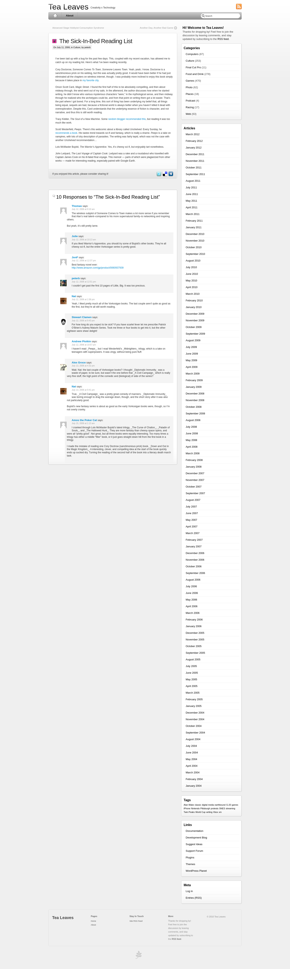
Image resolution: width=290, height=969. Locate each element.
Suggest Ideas (194, 844)
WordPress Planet (196, 870)
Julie (75, 236)
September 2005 (195, 652)
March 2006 (193, 612)
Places (190, 93)
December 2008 (195, 393)
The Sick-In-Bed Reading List (94, 41)
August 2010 (193, 260)
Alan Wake (189, 805)
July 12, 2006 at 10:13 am (84, 240)
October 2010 (194, 247)
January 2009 (194, 386)
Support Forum (194, 850)
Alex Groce (79, 362)
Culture (76, 47)
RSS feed (223, 38)
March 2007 (193, 533)
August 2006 (193, 579)
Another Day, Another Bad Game (156, 28)
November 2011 (195, 160)
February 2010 (194, 300)
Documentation (194, 830)
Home (55, 15)
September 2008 (195, 413)
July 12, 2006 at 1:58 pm (83, 299)
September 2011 (195, 174)
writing (209, 812)
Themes (190, 864)
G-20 (228, 805)
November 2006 (195, 559)
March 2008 (193, 453)
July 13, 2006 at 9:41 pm (83, 390)
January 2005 (194, 706)
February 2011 (194, 220)
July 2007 (191, 506)
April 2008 (192, 446)
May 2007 (191, 519)
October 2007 (194, 486)
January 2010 (194, 307)
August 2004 (193, 739)
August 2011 (193, 180)
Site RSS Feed (135, 921)
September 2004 (195, 732)
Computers (192, 54)
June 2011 (192, 194)
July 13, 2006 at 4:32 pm (83, 366)
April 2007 (192, 526)
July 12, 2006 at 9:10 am (83, 209)
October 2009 (194, 327)
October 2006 (194, 566)
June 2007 (192, 513)
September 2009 (195, 333)
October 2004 (194, 725)
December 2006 (195, 553)
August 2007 (193, 499)
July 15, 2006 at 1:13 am (83, 423)
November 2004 (195, 719)
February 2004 (194, 779)
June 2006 (192, 592)
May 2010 (191, 280)
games (235, 805)
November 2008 (195, 400)
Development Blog (196, 837)
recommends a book (66, 133)
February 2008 (194, 460)
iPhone (187, 808)
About (70, 15)
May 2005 (191, 679)
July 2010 (191, 267)
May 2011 (191, 200)
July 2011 (191, 187)
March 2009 (193, 373)
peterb (76, 278)
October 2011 (194, 167)
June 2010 (192, 273)
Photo (189, 87)
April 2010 (192, 287)
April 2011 (192, 207)
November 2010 (195, 240)
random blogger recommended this (127, 119)
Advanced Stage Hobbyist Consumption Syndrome (78, 28)
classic (198, 805)
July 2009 (191, 347)
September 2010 (195, 253)
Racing (190, 107)
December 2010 (195, 234)
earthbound (220, 805)
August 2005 (193, 659)
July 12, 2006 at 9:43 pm (83, 321)
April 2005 (192, 686)
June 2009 (192, 353)
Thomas (77, 205)
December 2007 (195, 473)
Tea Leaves (68, 6)
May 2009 (191, 360)
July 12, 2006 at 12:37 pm (84, 260)
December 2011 (195, 154)
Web (188, 113)
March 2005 (193, 692)
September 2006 (195, 573)
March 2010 (193, 293)
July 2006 (191, 586)
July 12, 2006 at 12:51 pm (84, 282)
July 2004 (191, 745)
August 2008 (193, 420)
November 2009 (195, 320)
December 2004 (195, 712)
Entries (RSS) (194, 897)
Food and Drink (195, 74)
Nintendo (195, 808)
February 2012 (194, 140)
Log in (189, 891)
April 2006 (192, 606)
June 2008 (192, 433)
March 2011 (193, 214)
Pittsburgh (205, 808)
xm (220, 812)
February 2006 (194, 619)
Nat (74, 296)
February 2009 (194, 380)
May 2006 (191, 599)
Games (190, 80)
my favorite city (90, 80)
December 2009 (195, 313)
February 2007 (194, 539)
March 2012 (193, 134)
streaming (230, 808)
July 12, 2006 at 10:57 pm (84, 345)
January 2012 (194, 147)
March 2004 (193, 772)
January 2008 (194, 466)
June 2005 (192, 672)
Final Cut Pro (193, 67)
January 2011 (194, 227)
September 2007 (195, 493)
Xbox (215, 812)
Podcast (190, 100)
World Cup (200, 812)
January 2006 (194, 626)
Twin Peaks (189, 812)
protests (215, 808)
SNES (222, 808)
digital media (208, 805)
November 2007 (195, 479)
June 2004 (192, 752)
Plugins (190, 857)
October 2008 (194, 406)
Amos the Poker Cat (84, 420)
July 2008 (191, 426)
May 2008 (191, 440)
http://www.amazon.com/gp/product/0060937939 (98, 267)
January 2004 (194, 785)
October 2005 (194, 646)
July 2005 (191, 666)
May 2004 (191, 759)
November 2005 (195, 639)
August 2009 (193, 340)
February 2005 (194, 699)
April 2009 (192, 366)
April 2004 (192, 765)
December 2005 (195, 632)
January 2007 (194, 546)
